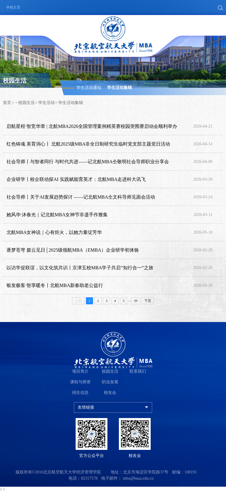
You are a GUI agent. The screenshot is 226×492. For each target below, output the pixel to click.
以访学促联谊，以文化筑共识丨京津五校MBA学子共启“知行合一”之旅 (79, 267)
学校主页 (13, 7)
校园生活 (26, 102)
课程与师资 (80, 382)
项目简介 (80, 371)
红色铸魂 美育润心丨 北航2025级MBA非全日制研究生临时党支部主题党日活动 (88, 144)
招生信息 (80, 392)
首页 (7, 102)
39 (135, 301)
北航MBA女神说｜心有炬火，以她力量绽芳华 (54, 232)
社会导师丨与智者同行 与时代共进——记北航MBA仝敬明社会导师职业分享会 (87, 161)
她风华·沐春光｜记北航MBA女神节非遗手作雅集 (57, 214)
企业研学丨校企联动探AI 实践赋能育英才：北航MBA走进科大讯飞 (76, 179)
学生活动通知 (89, 87)
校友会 (110, 392)
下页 (147, 301)
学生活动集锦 (119, 87)
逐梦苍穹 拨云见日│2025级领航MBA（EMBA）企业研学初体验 (72, 250)
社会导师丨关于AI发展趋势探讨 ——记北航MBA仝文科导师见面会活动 (80, 197)
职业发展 (110, 382)
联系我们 (137, 371)
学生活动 (46, 102)
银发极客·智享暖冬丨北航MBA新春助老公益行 (54, 285)
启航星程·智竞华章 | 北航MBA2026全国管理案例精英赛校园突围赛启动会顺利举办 (91, 126)
